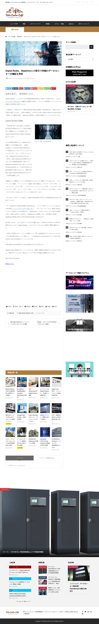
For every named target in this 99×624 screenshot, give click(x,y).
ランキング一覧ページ (23, 601)
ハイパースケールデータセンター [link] (23, 208)
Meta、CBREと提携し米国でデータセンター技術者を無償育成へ (80, 237)
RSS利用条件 (39, 611)
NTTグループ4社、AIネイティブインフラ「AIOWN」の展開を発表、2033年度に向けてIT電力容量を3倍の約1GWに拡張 (81, 201)
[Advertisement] (59, 13)
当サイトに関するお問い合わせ (69, 611)
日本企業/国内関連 (81, 176)
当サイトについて (84, 24)
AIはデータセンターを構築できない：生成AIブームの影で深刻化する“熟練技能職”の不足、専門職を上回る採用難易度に (81, 162)
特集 (24, 24)
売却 (32, 313)
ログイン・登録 (59, 24)
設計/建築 (79, 214)
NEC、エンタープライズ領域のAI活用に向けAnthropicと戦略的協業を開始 (80, 172)
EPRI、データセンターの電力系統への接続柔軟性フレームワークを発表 (81, 181)
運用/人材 (79, 167)
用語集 (48, 24)
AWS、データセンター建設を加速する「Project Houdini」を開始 (79, 211)
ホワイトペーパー (35, 24)
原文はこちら (10, 264)
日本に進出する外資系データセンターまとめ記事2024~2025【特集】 (81, 153)
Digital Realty (22, 313)
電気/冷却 (79, 184)
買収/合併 (14, 29)
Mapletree (28, 313)
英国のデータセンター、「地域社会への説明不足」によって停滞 (81, 220)
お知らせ (71, 24)
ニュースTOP (14, 24)
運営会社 (27, 613)
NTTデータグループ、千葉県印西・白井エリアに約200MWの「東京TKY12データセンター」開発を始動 (81, 190)
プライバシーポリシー (51, 611)
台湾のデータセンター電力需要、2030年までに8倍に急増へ (81, 228)
